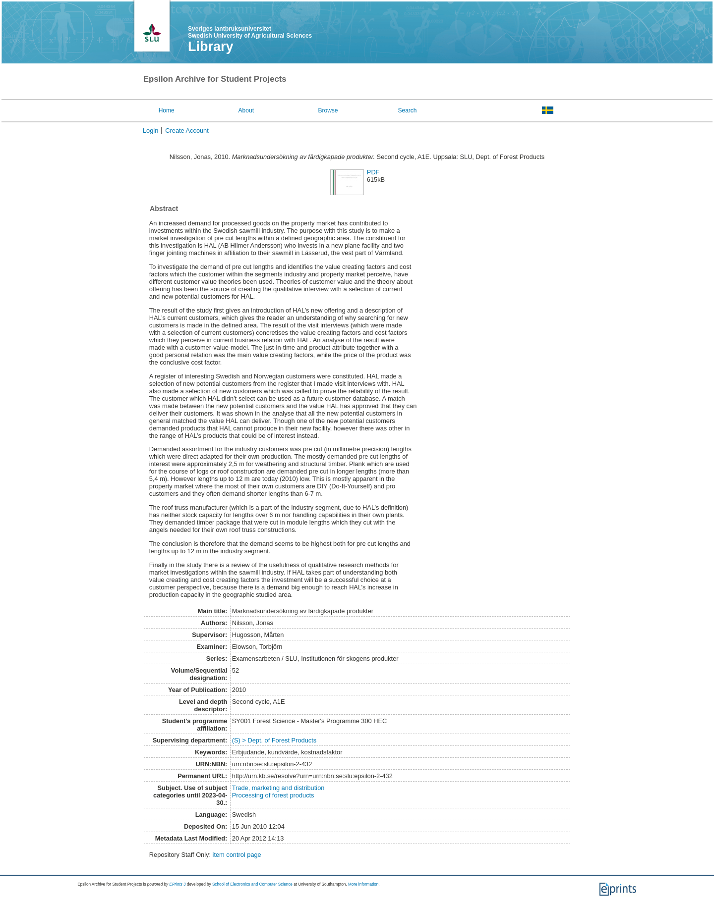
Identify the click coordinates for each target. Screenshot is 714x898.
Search (407, 110)
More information (363, 884)
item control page (237, 854)
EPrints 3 (177, 884)
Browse (328, 110)
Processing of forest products (273, 795)
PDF (373, 172)
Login (150, 130)
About (246, 110)
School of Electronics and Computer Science (252, 884)
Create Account (187, 130)
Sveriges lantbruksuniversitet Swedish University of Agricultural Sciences (250, 32)
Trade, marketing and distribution (278, 788)
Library (211, 46)
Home (167, 110)
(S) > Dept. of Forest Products (274, 740)
